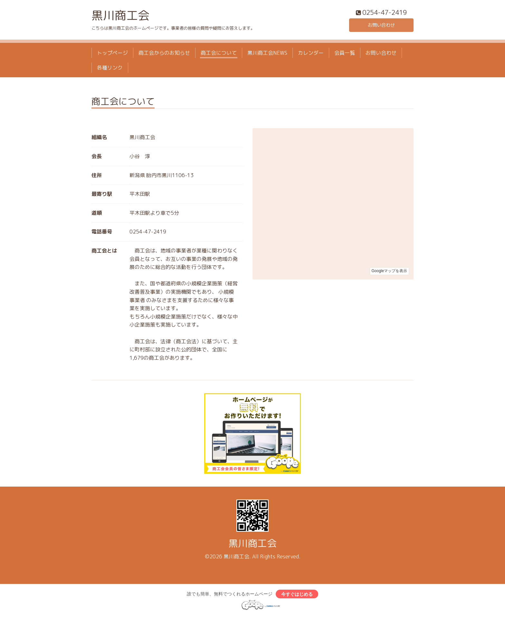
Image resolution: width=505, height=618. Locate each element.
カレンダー (311, 54)
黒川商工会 (120, 16)
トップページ (112, 54)
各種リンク (110, 69)
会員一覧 (344, 54)
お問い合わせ (381, 25)
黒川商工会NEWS (267, 54)
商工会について (219, 54)
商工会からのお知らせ (164, 54)
